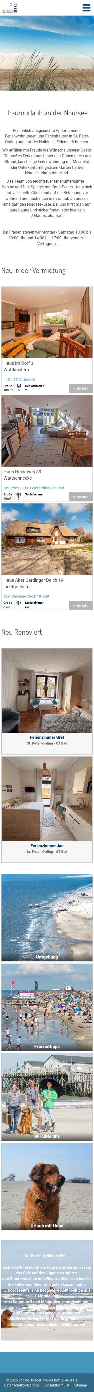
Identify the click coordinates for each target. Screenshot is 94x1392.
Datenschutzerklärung (21, 1385)
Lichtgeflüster (17, 586)
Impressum (51, 1380)
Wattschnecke (18, 478)
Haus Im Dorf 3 (18, 363)
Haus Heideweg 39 (22, 471)
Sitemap (80, 1385)
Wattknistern (16, 369)
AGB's (69, 1380)
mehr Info (80, 388)
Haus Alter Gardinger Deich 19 (33, 580)
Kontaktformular (57, 1385)
